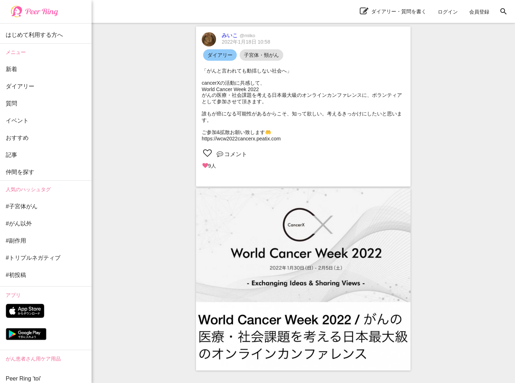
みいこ (238, 35)
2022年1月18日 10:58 (246, 42)
